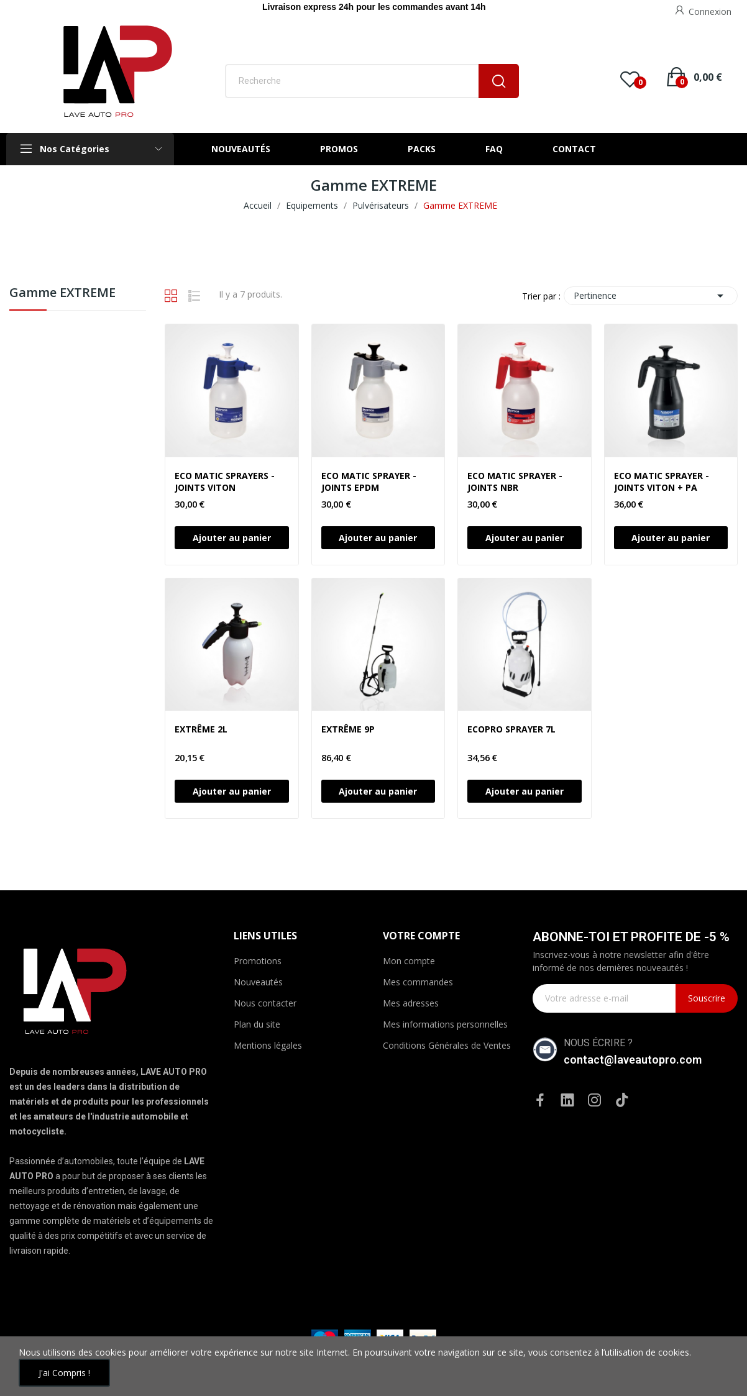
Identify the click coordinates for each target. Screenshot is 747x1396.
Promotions (258, 961)
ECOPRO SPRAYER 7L (511, 729)
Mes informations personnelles (445, 1024)
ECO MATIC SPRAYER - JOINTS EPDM (368, 482)
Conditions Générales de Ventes (447, 1045)
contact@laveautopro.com (633, 1059)
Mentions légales (268, 1045)
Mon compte (409, 961)
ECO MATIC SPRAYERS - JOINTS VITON (225, 482)
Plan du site (257, 1024)
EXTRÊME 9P (348, 729)
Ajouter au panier (232, 538)
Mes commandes (418, 982)
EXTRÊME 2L (201, 729)
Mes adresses (411, 1003)
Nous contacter (265, 1003)
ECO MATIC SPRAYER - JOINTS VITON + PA (661, 482)
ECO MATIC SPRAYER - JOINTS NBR (514, 482)
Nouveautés (258, 982)
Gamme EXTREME (62, 293)
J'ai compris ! (64, 1373)
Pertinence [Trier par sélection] (651, 295)
